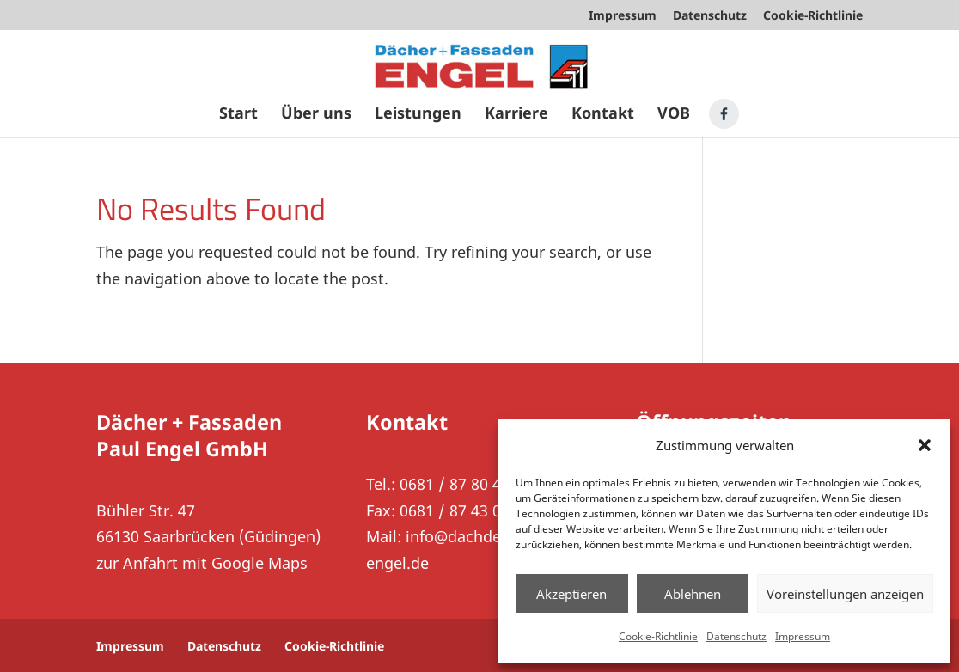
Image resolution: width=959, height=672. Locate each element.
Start (238, 115)
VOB (673, 115)
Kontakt (602, 115)
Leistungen (418, 115)
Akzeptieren (571, 593)
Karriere (516, 115)
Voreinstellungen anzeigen (845, 593)
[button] (924, 445)
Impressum (802, 636)
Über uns (316, 115)
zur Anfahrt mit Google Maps (202, 563)
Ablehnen (692, 593)
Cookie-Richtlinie (658, 636)
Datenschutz (736, 636)
